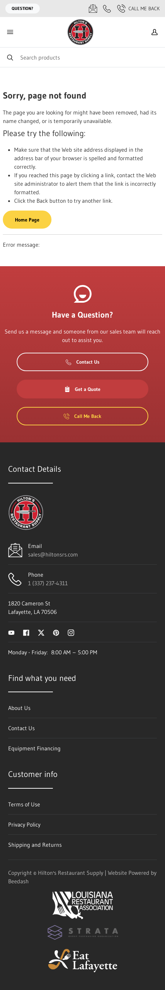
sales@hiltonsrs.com (53, 554)
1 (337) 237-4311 (48, 583)
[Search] (82, 57)
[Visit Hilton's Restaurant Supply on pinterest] (56, 632)
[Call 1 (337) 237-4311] (107, 8)
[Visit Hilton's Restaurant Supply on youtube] (11, 632)
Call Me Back (138, 8)
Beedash (18, 881)
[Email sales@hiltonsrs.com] (93, 8)
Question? (22, 8)
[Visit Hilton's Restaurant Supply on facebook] (26, 632)
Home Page (27, 220)
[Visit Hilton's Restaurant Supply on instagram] (71, 632)
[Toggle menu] (10, 32)
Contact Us (82, 362)
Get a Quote (82, 389)
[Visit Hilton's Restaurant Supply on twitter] (41, 632)
